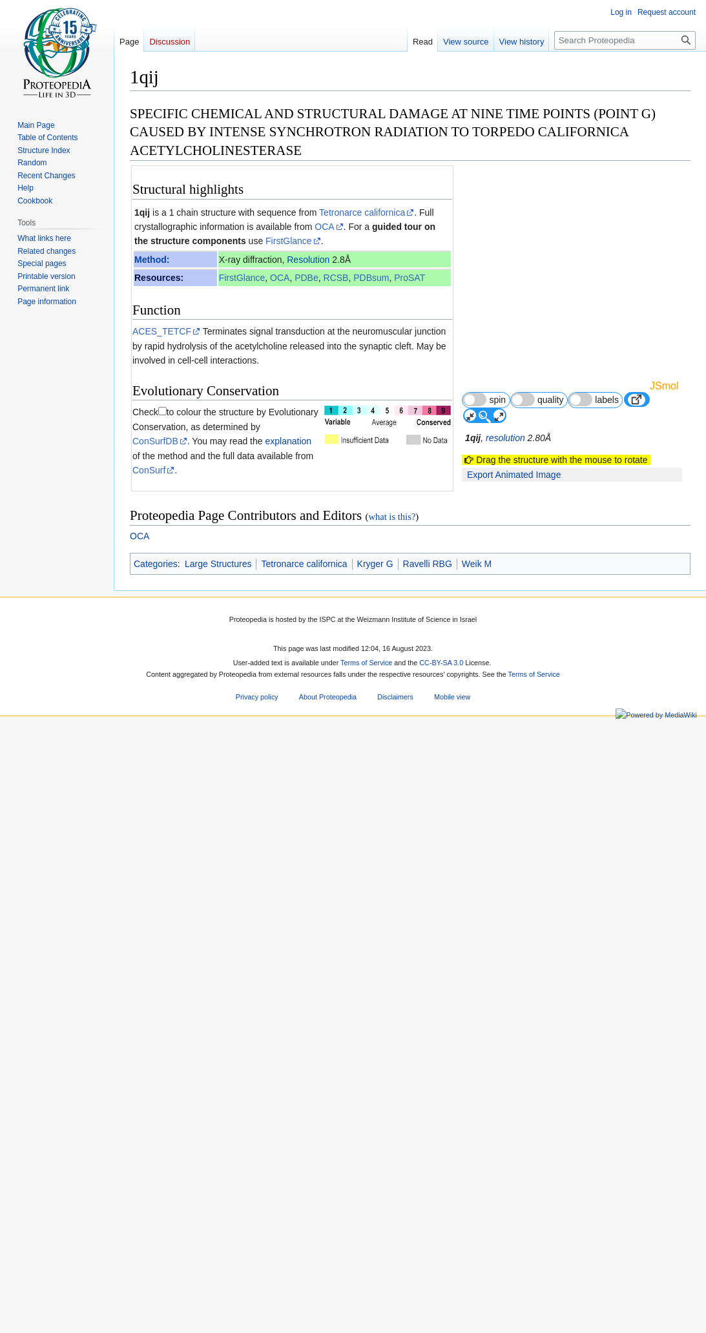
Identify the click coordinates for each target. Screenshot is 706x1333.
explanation (288, 441)
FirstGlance (288, 241)
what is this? (391, 1171)
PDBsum (371, 278)
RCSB (336, 278)
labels (593, 399)
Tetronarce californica (362, 212)
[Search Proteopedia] (625, 40)
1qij (142, 212)
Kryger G (375, 1219)
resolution (505, 438)
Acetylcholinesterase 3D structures (216, 909)
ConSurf (148, 470)
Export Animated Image (514, 475)
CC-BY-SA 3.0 (441, 1318)
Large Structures (218, 1219)
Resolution (308, 259)
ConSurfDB (155, 441)
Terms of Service (366, 1318)
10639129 (354, 1003)
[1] (266, 802)
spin (484, 399)
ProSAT (409, 278)
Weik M (477, 1219)
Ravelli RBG (427, 1219)
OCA (324, 227)
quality (537, 399)
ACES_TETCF (161, 331)
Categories (156, 1219)
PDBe (306, 278)
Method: (151, 259)
